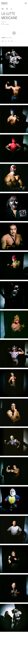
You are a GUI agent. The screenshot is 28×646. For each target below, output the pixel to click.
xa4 (3, 23)
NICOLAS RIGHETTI (4, 3)
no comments (6, 24)
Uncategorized (9, 37)
